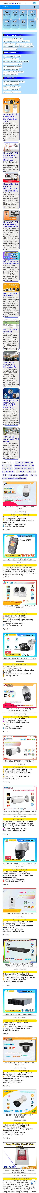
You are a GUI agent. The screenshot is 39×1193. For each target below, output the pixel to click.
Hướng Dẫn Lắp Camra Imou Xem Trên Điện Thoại (10, 117)
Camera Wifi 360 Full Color (10, 74)
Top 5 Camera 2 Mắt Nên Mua (24, 44)
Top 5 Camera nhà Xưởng (10, 49)
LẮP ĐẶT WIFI (11, 4)
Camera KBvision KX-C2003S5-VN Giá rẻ (19, 812)
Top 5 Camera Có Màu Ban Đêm (11, 41)
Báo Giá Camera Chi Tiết (26, 46)
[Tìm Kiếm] (29, 3)
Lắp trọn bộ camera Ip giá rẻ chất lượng (13, 81)
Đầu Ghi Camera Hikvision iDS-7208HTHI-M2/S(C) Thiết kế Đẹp (19, 965)
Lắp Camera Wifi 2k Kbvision (10, 69)
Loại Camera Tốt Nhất (9, 44)
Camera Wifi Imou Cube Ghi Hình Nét (13, 71)
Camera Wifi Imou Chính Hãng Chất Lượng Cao (15, 61)
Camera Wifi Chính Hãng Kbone (11, 56)
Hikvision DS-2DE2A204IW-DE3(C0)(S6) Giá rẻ (19, 1064)
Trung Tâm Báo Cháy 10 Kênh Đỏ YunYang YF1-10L (19, 1171)
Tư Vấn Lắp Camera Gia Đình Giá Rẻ (11, 439)
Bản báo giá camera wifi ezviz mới (12, 66)
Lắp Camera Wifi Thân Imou (10, 59)
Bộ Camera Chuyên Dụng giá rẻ (11, 86)
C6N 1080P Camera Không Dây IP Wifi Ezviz (19, 607)
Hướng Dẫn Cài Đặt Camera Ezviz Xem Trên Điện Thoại (10, 156)
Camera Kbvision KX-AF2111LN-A (19, 761)
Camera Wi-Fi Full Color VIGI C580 (19, 864)
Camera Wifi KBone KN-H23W (19, 914)
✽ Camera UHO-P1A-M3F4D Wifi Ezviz (19, 508)
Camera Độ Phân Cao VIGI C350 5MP (19, 658)
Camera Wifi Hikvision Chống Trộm (12, 64)
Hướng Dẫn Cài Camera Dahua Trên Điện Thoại (10, 224)
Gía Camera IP (25, 41)
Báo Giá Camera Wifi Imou (11, 294)
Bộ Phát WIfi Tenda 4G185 (19, 559)
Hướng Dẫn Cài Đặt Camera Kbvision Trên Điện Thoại (10, 404)
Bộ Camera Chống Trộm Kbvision (12, 92)
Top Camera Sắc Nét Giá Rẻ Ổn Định (12, 38)
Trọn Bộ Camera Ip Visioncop (11, 84)
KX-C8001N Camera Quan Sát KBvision (19, 1116)
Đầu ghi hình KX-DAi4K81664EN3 (19, 1014)
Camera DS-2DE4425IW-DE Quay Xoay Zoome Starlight (19, 710)
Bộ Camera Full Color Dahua (10, 89)
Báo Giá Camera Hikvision (11, 330)
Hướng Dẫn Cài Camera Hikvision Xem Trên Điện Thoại (10, 187)
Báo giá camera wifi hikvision (11, 46)
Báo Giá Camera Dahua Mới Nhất (11, 262)
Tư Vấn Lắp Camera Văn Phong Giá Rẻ (9, 364)
